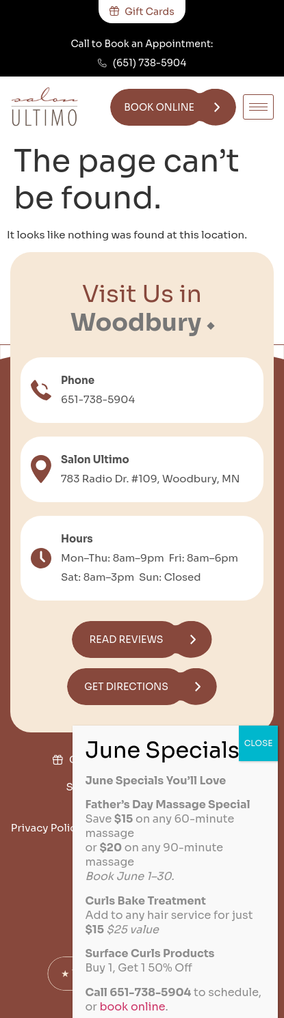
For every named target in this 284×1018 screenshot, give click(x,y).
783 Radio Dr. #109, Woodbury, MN (150, 478)
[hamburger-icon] (258, 107)
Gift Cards (95, 759)
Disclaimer (145, 855)
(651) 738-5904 (150, 63)
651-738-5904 (98, 399)
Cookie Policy (230, 827)
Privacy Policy (46, 827)
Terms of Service (139, 827)
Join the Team (188, 786)
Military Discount (180, 759)
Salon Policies (102, 786)
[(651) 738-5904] (102, 63)
